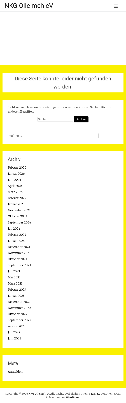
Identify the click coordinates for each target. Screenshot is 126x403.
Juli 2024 (14, 228)
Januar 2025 (16, 204)
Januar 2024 (16, 241)
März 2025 (15, 192)
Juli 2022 (14, 332)
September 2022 (19, 320)
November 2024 (19, 210)
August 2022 (17, 326)
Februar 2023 (17, 289)
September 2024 (19, 222)
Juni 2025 (14, 179)
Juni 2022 (14, 338)
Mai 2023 (14, 277)
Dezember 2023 (19, 247)
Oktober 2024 (17, 216)
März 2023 (15, 283)
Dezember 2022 (19, 302)
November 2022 (19, 308)
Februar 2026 (17, 167)
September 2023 (19, 265)
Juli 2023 (14, 271)
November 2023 (19, 253)
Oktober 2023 (17, 259)
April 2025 (15, 186)
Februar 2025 (17, 198)
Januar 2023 (16, 295)
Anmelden (15, 371)
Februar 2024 (17, 234)
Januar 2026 (16, 173)
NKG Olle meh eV (28, 6)
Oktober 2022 (17, 314)
